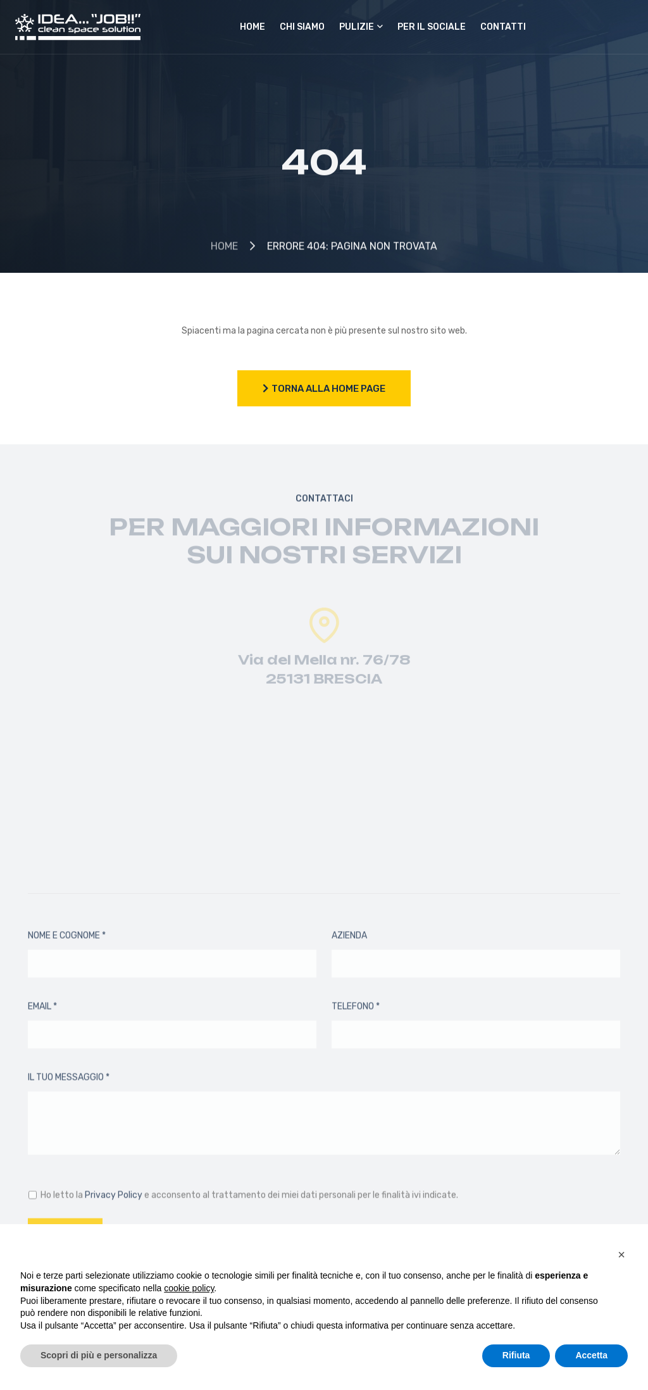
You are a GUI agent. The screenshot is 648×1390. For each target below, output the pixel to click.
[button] (621, 1254)
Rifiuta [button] (516, 1355)
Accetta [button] (591, 1355)
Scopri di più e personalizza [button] (98, 1355)
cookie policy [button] (189, 1288)
